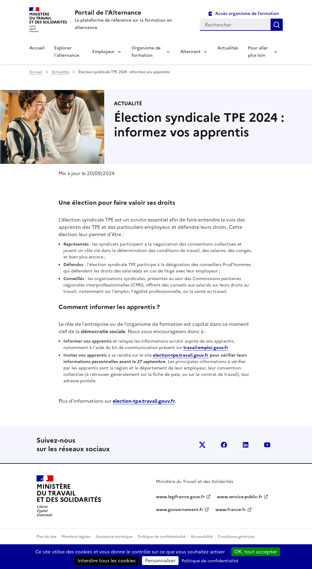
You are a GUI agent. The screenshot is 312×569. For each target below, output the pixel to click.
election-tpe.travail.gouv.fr (180, 355)
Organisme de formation (146, 52)
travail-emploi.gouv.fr (205, 347)
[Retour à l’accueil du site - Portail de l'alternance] (69, 496)
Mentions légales (76, 536)
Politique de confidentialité (162, 536)
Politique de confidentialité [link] (210, 561)
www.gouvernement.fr (179, 509)
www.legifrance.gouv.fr (180, 497)
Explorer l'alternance (66, 52)
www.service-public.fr (239, 497)
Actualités (228, 48)
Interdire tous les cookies (106, 560)
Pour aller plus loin (258, 52)
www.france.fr (230, 509)
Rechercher (277, 25)
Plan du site (46, 536)
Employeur (103, 52)
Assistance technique (114, 536)
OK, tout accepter (255, 551)
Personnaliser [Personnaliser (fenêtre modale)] (160, 560)
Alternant (190, 52)
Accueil (36, 48)
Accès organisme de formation (247, 13)
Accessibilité (202, 536)
